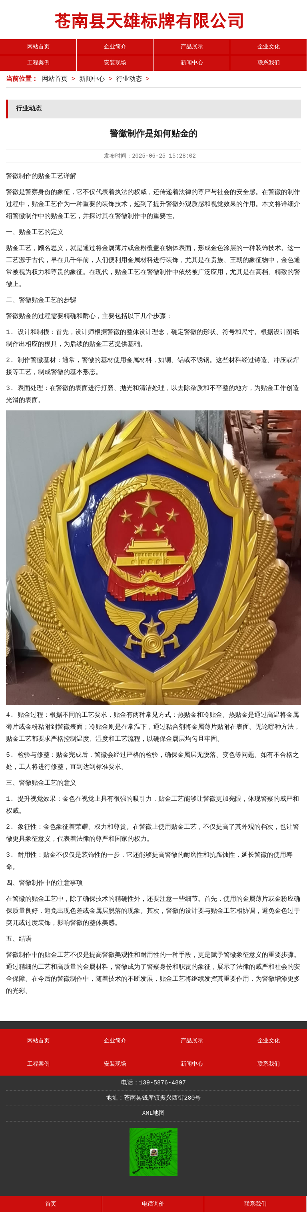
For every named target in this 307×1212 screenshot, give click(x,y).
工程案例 (38, 63)
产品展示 (192, 47)
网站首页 (38, 47)
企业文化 (268, 47)
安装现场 (115, 63)
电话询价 (153, 1204)
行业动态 (129, 79)
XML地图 (153, 1113)
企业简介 (115, 47)
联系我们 (268, 63)
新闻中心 (192, 63)
